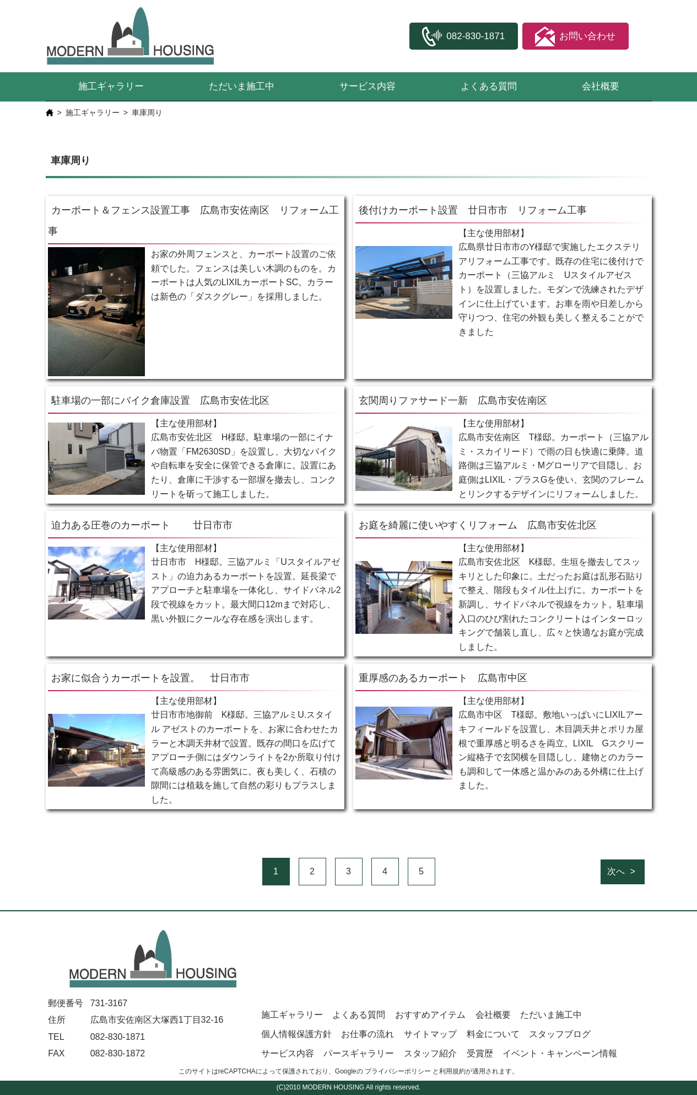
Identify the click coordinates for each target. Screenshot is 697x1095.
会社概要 (600, 86)
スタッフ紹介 (430, 1053)
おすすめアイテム (430, 1014)
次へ (616, 871)
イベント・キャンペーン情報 (560, 1053)
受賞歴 (480, 1053)
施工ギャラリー (111, 86)
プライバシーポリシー (398, 1071)
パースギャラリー (358, 1053)
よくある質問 (489, 86)
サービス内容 (367, 86)
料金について (493, 1034)
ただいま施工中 (241, 86)
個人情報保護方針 (296, 1034)
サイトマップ (430, 1034)
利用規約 (452, 1071)
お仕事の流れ (367, 1034)
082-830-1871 (117, 1036)
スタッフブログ (560, 1034)
